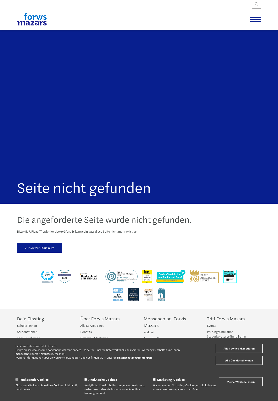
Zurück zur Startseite (39, 248)
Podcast (149, 332)
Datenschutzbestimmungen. (135, 357)
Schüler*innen (27, 325)
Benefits (86, 331)
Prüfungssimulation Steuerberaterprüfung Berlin (226, 334)
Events (211, 325)
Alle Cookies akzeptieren (239, 348)
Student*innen (27, 331)
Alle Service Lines (92, 325)
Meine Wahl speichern (241, 382)
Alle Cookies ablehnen (239, 360)
